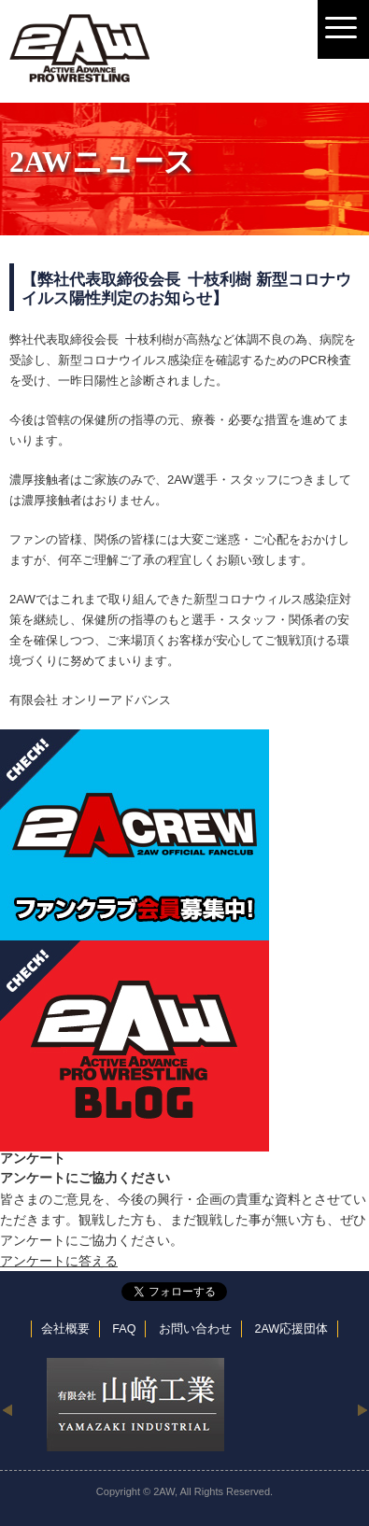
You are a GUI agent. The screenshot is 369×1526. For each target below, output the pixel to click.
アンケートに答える (59, 1260)
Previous (7, 1409)
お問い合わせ (195, 1328)
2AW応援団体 (291, 1328)
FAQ (123, 1328)
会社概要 (65, 1328)
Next (362, 1409)
